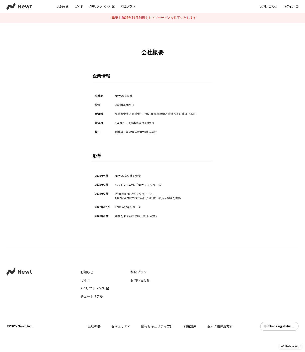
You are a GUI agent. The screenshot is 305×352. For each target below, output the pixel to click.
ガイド (79, 6)
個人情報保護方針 (220, 326)
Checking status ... (279, 326)
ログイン (291, 6)
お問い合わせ (268, 6)
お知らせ (62, 6)
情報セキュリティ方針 (157, 326)
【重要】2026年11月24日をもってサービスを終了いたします (153, 17)
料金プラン (128, 6)
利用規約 (190, 326)
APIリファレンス (102, 6)
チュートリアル (91, 296)
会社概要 (94, 326)
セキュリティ (120, 326)
